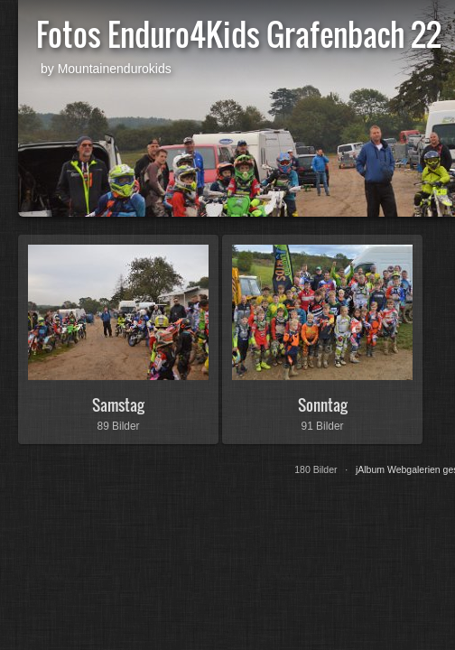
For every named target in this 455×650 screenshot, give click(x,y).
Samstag (118, 405)
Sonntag (323, 405)
